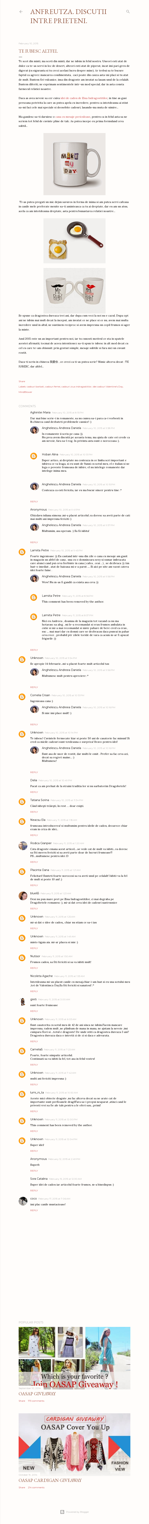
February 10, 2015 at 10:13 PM (76, 454)
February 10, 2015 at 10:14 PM (61, 732)
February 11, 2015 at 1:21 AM (66, 870)
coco (33, 1198)
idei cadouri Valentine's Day (108, 386)
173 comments (36, 1400)
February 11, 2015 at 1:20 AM (68, 843)
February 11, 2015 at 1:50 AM (57, 956)
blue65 (34, 893)
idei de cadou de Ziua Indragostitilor (84, 98)
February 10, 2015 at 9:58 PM (99, 428)
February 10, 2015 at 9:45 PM (66, 550)
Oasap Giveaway (37, 1394)
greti (33, 999)
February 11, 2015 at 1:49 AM (60, 936)
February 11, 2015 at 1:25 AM (60, 916)
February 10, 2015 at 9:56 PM (98, 576)
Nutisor (35, 956)
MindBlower (25, 392)
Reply (34, 501)
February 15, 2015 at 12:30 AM (65, 1178)
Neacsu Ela (37, 820)
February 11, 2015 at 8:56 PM (77, 595)
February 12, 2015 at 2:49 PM (64, 1159)
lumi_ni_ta (37, 1092)
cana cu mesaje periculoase (72, 116)
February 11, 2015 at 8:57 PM (77, 615)
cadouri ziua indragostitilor (77, 386)
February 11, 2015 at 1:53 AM (69, 976)
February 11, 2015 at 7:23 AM (59, 1049)
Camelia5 (36, 1049)
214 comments (36, 1487)
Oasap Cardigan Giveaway (50, 1480)
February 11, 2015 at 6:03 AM (60, 1019)
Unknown (36, 658)
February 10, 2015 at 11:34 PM (67, 800)
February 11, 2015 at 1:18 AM (62, 820)
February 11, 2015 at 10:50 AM (61, 1092)
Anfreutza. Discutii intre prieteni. (68, 16)
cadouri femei (52, 386)
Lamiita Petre (39, 550)
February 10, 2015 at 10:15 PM (99, 484)
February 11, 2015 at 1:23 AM (56, 893)
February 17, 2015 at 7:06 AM (54, 1198)
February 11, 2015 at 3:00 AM (54, 999)
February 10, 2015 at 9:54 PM (61, 658)
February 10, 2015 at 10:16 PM (99, 707)
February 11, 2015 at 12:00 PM (61, 1119)
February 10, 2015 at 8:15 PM (67, 412)
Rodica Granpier (41, 843)
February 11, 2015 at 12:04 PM (61, 1139)
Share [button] (22, 381)
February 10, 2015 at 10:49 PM (55, 780)
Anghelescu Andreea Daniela (61, 428)
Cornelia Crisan (40, 695)
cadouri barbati (35, 386)
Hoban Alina (50, 454)
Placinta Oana (39, 870)
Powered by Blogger (74, 1512)
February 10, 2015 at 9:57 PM (98, 525)
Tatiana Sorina (39, 800)
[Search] (128, 11)
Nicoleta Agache (41, 976)
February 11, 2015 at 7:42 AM (60, 1072)
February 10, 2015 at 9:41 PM (64, 509)
